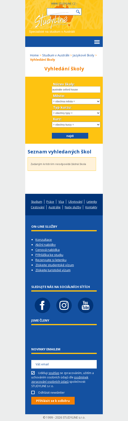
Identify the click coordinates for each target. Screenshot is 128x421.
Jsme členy (40, 320)
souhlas (53, 373)
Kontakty (91, 207)
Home (34, 55)
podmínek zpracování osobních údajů (59, 379)
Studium (36, 202)
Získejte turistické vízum (53, 270)
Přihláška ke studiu (49, 255)
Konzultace (43, 239)
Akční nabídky (45, 244)
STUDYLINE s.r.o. (74, 417)
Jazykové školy (83, 55)
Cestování (37, 207)
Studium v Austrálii (55, 55)
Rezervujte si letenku (50, 260)
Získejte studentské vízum (54, 265)
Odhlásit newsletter (51, 393)
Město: (59, 95)
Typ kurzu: (62, 107)
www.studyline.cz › (64, 3)
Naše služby (73, 207)
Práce (50, 202)
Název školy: (64, 84)
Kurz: (57, 119)
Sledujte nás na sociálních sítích (60, 287)
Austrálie (54, 207)
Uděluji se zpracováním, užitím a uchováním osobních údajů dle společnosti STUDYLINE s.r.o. (62, 379)
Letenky (92, 202)
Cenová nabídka (47, 250)
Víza (61, 202)
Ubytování (75, 202)
